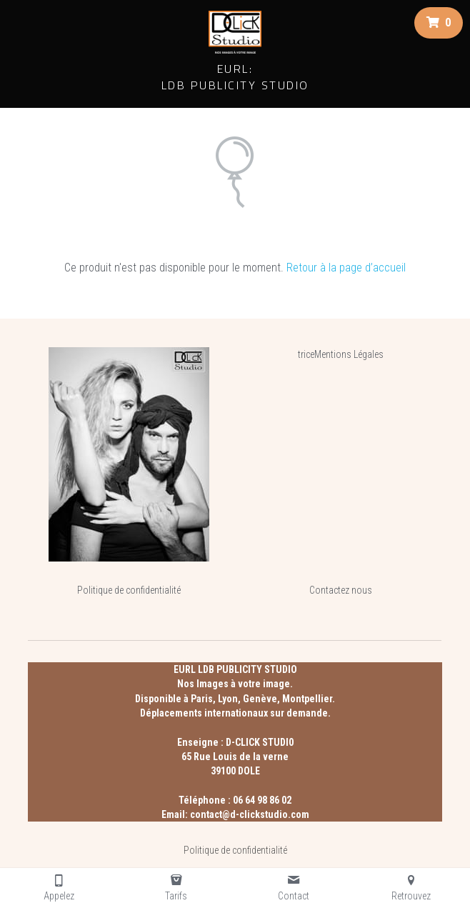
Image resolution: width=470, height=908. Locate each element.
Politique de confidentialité (129, 590)
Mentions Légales (349, 354)
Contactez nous (340, 590)
